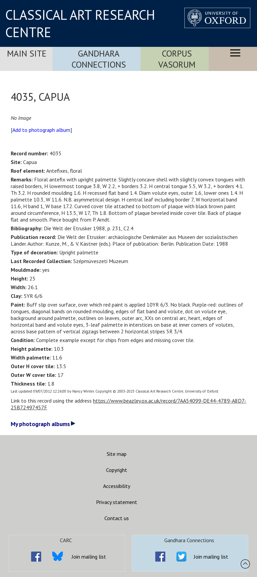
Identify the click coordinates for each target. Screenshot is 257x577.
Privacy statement (116, 502)
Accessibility (116, 486)
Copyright (116, 470)
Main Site (27, 53)
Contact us (116, 518)
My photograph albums (43, 424)
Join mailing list (89, 556)
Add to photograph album (41, 130)
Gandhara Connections (99, 59)
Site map (116, 453)
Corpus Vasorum (176, 59)
